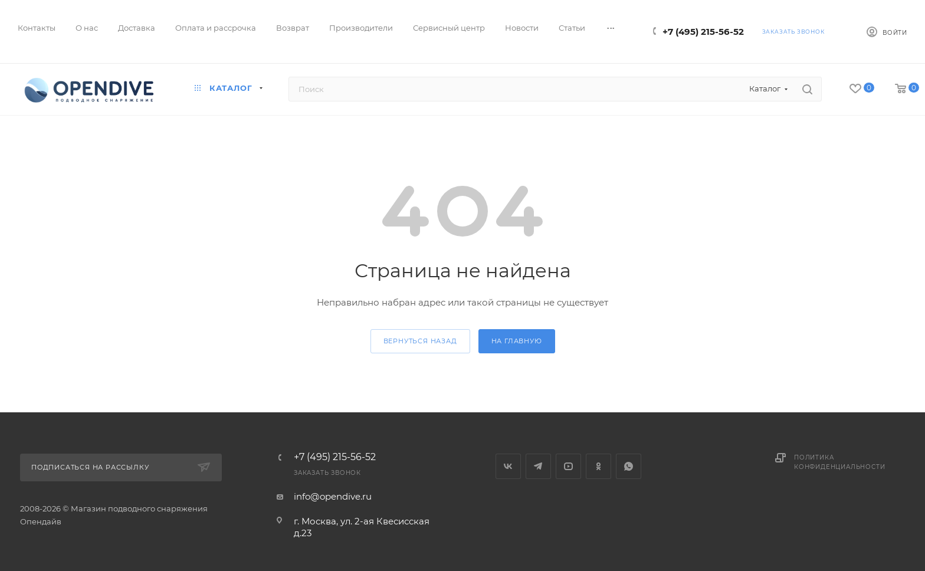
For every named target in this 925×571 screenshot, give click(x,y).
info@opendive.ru (333, 496)
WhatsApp (628, 466)
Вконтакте (508, 466)
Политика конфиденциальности (839, 462)
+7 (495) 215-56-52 (703, 31)
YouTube (568, 466)
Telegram (538, 466)
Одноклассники (598, 466)
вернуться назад (420, 341)
